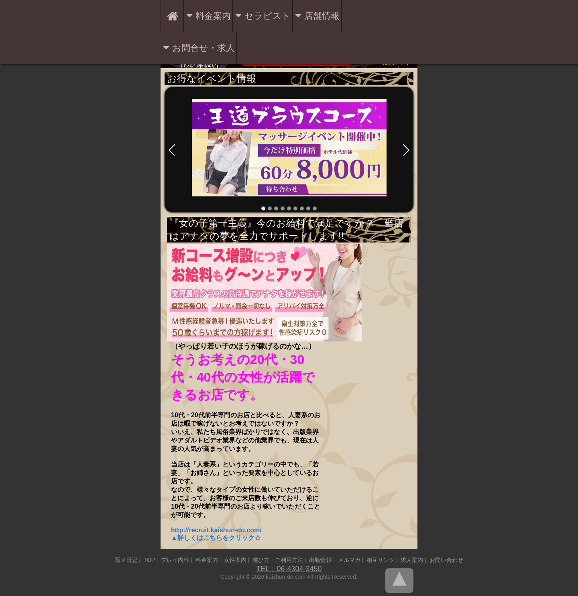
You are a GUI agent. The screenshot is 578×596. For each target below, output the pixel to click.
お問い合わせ (446, 560)
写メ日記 (126, 560)
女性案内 (235, 560)
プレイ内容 (175, 560)
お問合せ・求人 (203, 48)
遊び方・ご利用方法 (277, 560)
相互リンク (380, 560)
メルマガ (349, 560)
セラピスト (267, 16)
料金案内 (213, 16)
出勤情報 (320, 560)
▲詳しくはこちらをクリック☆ (216, 537)
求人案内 (412, 560)
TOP (149, 560)
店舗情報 (322, 16)
